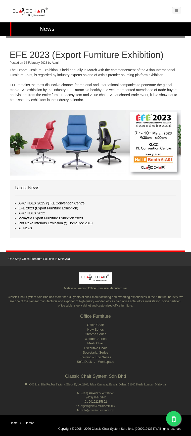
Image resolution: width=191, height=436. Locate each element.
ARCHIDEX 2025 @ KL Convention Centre (51, 203)
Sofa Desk (85, 362)
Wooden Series (96, 339)
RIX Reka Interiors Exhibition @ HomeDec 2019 (55, 223)
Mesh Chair (95, 343)
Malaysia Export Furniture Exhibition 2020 (50, 218)
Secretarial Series (95, 352)
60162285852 (98, 401)
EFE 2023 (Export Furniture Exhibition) (48, 208)
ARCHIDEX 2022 (31, 213)
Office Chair (95, 325)
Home (14, 423)
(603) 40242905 (91, 393)
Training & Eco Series (95, 357)
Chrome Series (95, 334)
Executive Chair (95, 348)
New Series (95, 329)
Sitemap (28, 423)
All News (25, 228)
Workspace (106, 362)
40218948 (108, 393)
